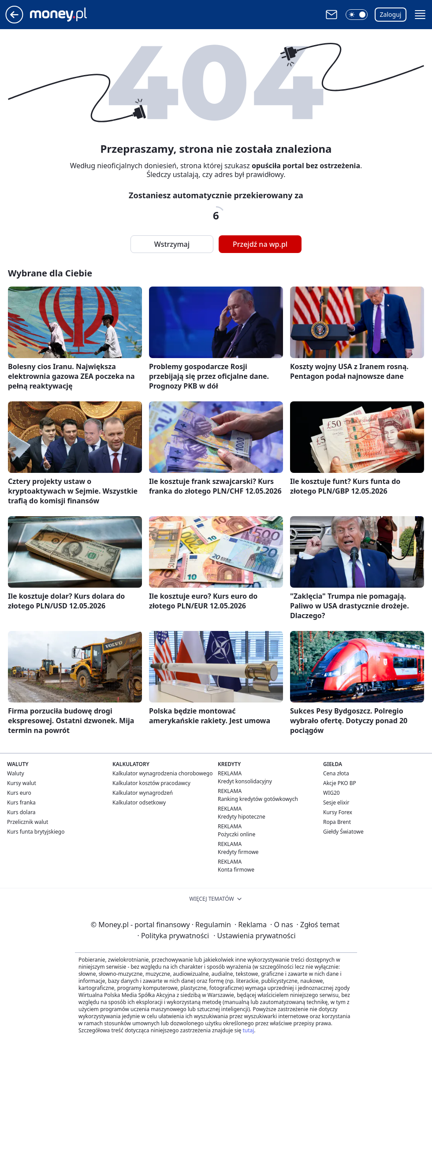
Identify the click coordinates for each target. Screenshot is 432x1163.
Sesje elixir (336, 802)
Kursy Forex (337, 812)
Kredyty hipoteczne (241, 816)
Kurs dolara (21, 812)
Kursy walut (21, 783)
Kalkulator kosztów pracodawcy (151, 783)
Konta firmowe (236, 869)
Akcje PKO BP (339, 783)
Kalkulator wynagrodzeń (142, 793)
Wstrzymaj (172, 244)
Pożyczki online (236, 834)
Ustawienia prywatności (254, 935)
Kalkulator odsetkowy (139, 802)
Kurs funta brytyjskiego (35, 831)
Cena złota (336, 773)
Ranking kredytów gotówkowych (258, 799)
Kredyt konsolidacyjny (245, 781)
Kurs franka (21, 802)
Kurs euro (19, 793)
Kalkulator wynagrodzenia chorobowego (162, 773)
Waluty (15, 773)
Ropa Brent (337, 822)
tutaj (248, 1030)
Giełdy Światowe (343, 831)
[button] (357, 14)
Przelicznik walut (27, 822)
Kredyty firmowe (238, 852)
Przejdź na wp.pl (260, 244)
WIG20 (331, 793)
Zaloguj (391, 14)
